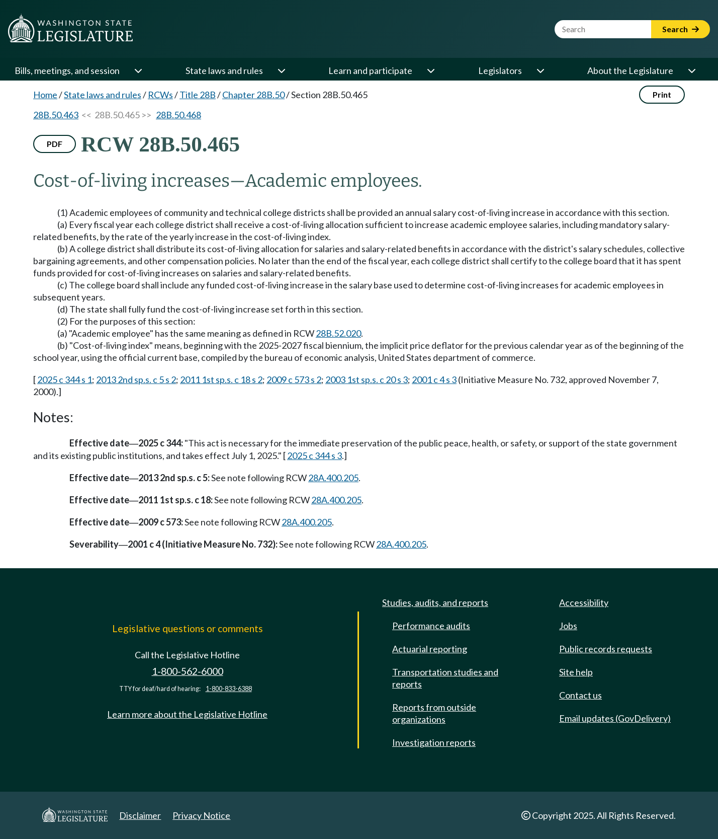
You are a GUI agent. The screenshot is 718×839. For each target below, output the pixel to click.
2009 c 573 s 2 (293, 379)
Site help (576, 671)
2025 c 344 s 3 (314, 455)
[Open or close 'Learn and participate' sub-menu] (430, 70)
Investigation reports (434, 742)
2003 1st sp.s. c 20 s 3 (366, 379)
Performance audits (431, 625)
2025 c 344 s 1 (64, 379)
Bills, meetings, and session (67, 70)
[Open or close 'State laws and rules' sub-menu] (281, 70)
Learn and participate (370, 70)
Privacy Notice (201, 815)
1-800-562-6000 (187, 671)
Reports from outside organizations (434, 713)
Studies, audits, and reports (435, 602)
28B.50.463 (55, 114)
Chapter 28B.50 (253, 94)
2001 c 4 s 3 (434, 379)
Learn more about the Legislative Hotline (187, 714)
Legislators (500, 70)
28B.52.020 (338, 333)
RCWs (160, 94)
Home (45, 94)
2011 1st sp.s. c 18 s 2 (221, 379)
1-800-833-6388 (229, 689)
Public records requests (605, 648)
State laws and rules (224, 70)
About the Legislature (630, 70)
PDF (54, 143)
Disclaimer (140, 815)
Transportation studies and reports (445, 678)
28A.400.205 (333, 477)
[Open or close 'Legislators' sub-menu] (540, 70)
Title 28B (198, 94)
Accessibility (583, 602)
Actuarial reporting (429, 648)
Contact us (580, 695)
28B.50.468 (178, 114)
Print (662, 94)
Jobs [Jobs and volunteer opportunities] (568, 625)
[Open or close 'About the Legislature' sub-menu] (691, 70)
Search (680, 29)
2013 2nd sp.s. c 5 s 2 (136, 379)
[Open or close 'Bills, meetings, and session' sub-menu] (137, 70)
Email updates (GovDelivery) (615, 718)
